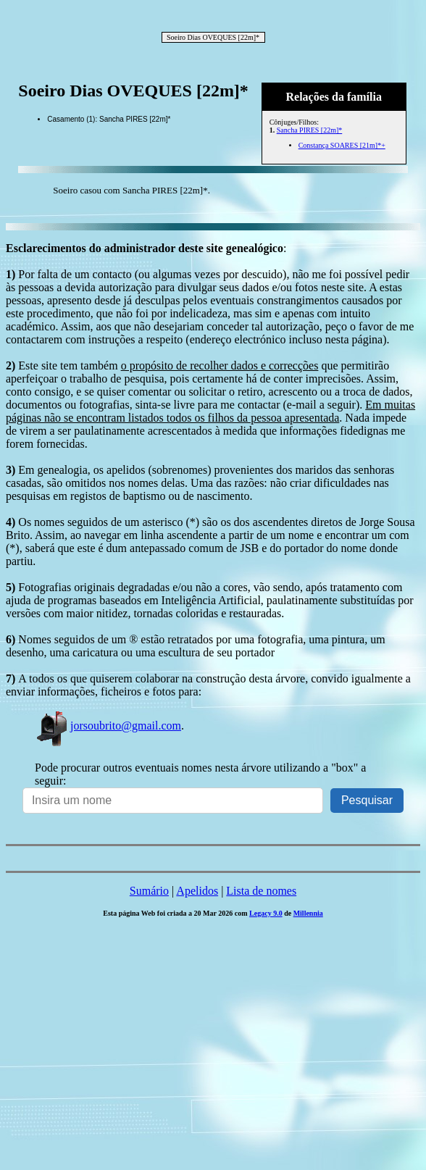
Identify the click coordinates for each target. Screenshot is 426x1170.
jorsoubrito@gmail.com (108, 725)
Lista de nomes (261, 891)
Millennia (308, 913)
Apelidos (197, 891)
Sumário (149, 891)
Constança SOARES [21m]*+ (341, 145)
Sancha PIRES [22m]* (310, 130)
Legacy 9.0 (266, 913)
